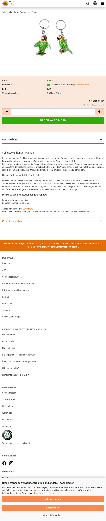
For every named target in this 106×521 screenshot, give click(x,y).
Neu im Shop (8, 471)
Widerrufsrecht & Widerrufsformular (18, 283)
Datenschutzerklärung (44, 493)
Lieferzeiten (7, 406)
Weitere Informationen (53, 515)
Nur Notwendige (53, 508)
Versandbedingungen (12, 277)
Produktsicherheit (12, 221)
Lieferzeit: (7, 84)
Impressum (7, 303)
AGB (4, 270)
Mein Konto (7, 419)
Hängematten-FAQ (10, 368)
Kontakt (6, 297)
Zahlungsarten (8, 399)
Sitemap (6, 310)
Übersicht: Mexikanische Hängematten (19, 361)
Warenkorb (7, 413)
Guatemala (28, 209)
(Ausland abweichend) (81, 85)
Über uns (6, 263)
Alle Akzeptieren (53, 499)
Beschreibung (10, 139)
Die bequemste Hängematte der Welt (18, 355)
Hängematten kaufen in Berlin (15, 375)
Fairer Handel (8, 341)
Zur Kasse (6, 426)
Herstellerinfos (8, 334)
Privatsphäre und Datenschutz (16, 290)
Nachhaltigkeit (8, 348)
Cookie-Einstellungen (11, 317)
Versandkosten (9, 393)
